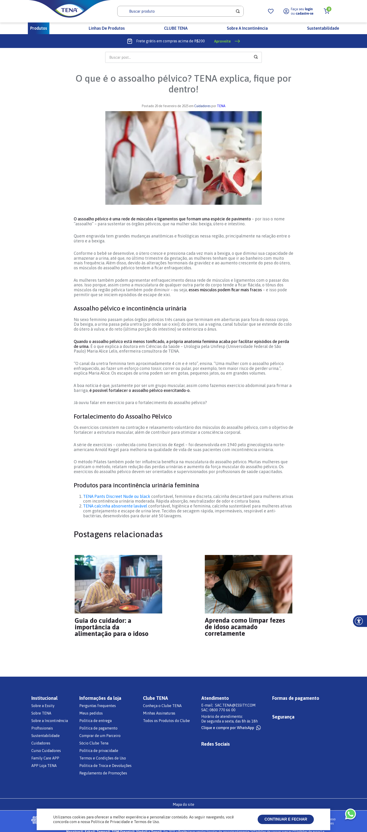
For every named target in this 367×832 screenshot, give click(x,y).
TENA (221, 106)
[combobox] (180, 11)
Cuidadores (202, 106)
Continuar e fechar (285, 819)
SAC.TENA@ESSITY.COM (235, 705)
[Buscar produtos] (238, 11)
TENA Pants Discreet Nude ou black (116, 496)
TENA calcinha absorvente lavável (115, 506)
